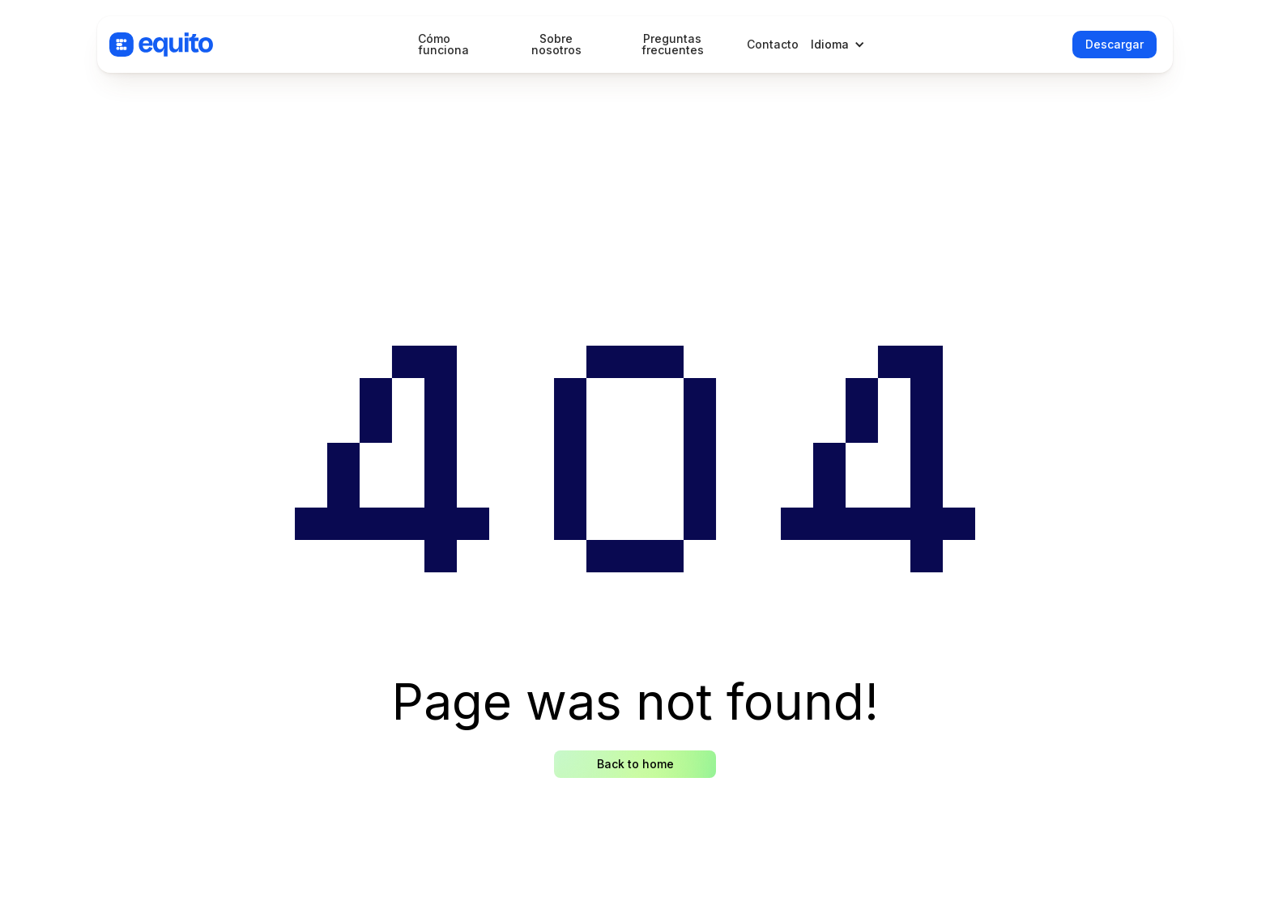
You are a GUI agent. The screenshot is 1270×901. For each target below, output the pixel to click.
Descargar (1114, 44)
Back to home (635, 764)
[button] (842, 44)
